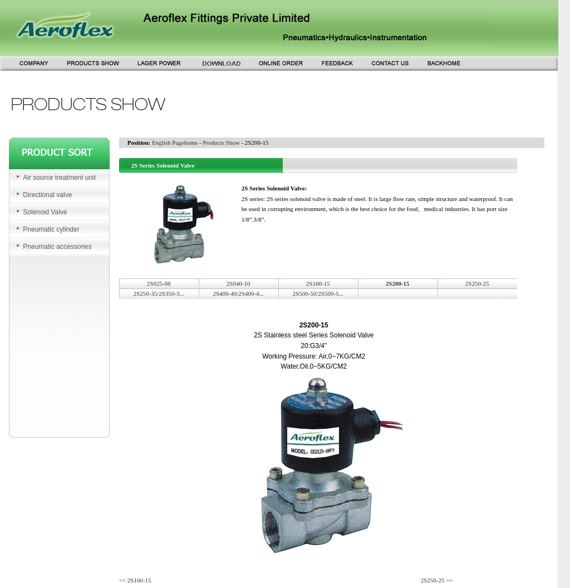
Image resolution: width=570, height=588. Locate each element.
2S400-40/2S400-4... (238, 293)
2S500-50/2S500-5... (317, 293)
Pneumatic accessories (57, 247)
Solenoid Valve (45, 212)
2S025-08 (159, 283)
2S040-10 (238, 283)
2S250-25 (477, 283)
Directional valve (47, 195)
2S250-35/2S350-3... (158, 293)
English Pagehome (175, 142)
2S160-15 (318, 283)
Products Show (221, 142)
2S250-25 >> (437, 580)
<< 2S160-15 (135, 580)
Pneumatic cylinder (51, 229)
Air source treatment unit (59, 178)
